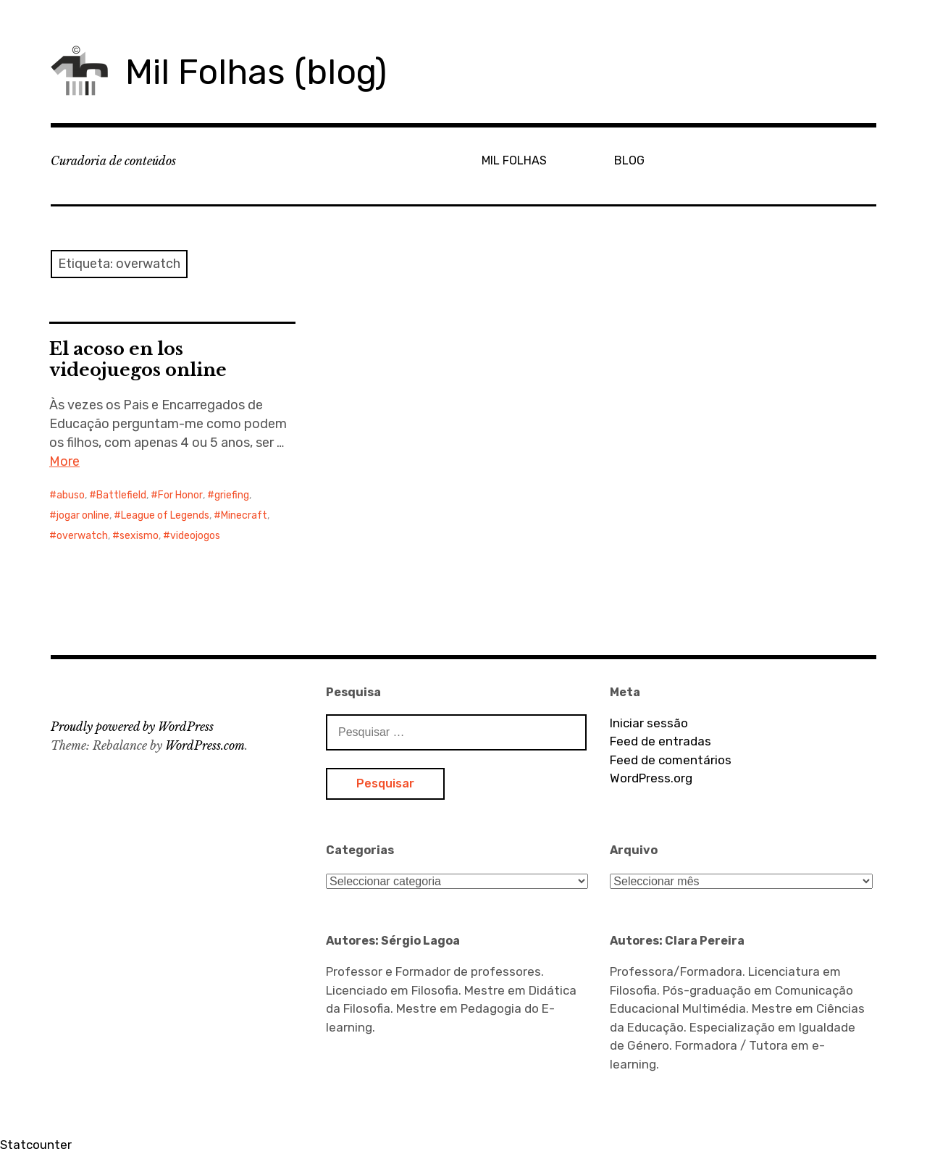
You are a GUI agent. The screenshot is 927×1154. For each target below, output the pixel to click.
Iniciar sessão (649, 723)
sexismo (139, 536)
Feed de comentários (670, 760)
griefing (231, 495)
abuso (70, 495)
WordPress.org (651, 778)
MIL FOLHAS (514, 160)
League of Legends (165, 515)
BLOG (629, 160)
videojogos (195, 536)
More (64, 461)
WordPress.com (205, 745)
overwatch (82, 536)
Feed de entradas (660, 741)
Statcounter (36, 1144)
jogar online (82, 515)
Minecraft (244, 515)
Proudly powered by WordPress (132, 726)
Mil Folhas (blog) (256, 72)
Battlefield (121, 495)
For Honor (180, 495)
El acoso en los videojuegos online (138, 359)
